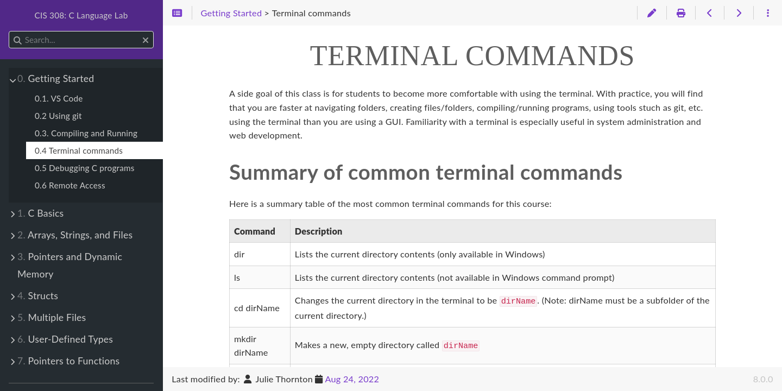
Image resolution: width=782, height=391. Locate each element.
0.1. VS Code (59, 98)
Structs (37, 295)
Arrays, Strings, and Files (75, 235)
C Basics (40, 213)
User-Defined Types (65, 339)
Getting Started (55, 78)
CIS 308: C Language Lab (81, 15)
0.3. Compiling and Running (86, 133)
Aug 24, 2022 (352, 379)
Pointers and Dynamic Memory (69, 265)
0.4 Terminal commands (79, 150)
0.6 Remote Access (70, 185)
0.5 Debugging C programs (85, 168)
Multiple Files (51, 317)
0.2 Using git (58, 116)
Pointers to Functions (68, 361)
